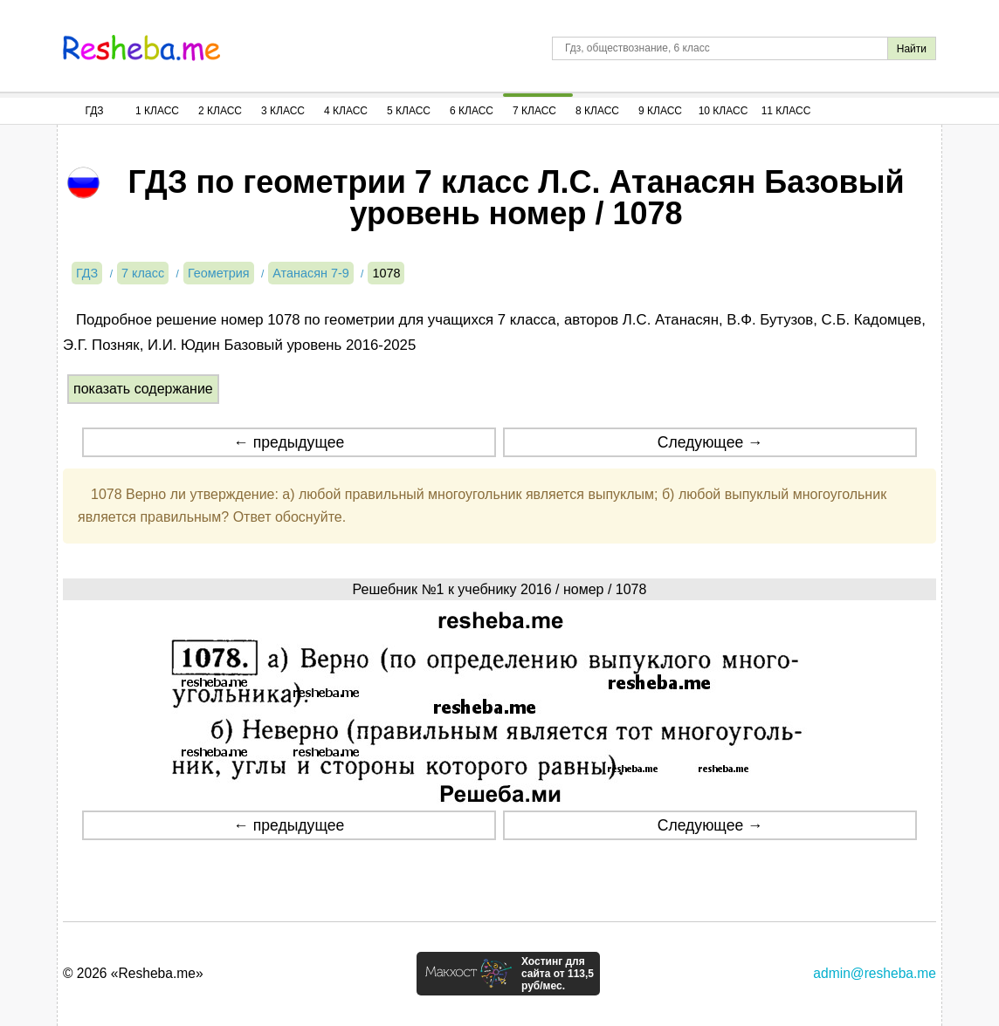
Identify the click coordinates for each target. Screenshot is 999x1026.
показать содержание (143, 388)
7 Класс (534, 111)
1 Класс (157, 111)
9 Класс (660, 111)
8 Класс (597, 111)
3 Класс (283, 111)
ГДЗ (94, 111)
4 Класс (346, 111)
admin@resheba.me (874, 973)
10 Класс (723, 111)
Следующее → (710, 442)
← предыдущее (288, 442)
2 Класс (220, 111)
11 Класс (786, 111)
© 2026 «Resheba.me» (133, 973)
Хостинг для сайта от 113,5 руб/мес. (557, 973)
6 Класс (471, 111)
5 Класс (409, 111)
